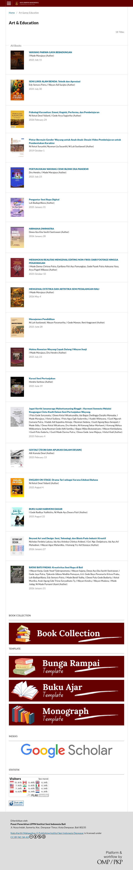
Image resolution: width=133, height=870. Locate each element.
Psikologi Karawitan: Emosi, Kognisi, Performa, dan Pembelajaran (64, 112)
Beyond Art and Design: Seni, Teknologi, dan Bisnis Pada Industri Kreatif (67, 538)
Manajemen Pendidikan (42, 319)
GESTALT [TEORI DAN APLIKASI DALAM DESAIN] (55, 449)
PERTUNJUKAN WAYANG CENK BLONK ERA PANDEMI (58, 169)
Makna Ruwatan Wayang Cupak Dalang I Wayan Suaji (58, 349)
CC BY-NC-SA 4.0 (28, 837)
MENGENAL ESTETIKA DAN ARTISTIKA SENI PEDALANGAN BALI (64, 288)
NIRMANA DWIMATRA (41, 228)
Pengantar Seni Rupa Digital (44, 199)
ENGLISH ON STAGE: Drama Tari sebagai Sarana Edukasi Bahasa (63, 479)
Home (12, 12)
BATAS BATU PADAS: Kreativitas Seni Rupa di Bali (56, 567)
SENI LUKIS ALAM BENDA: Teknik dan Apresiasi (54, 81)
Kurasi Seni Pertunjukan (42, 378)
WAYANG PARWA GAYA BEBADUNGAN (50, 52)
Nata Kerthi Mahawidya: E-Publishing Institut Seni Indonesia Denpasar (47, 833)
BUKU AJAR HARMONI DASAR (45, 508)
